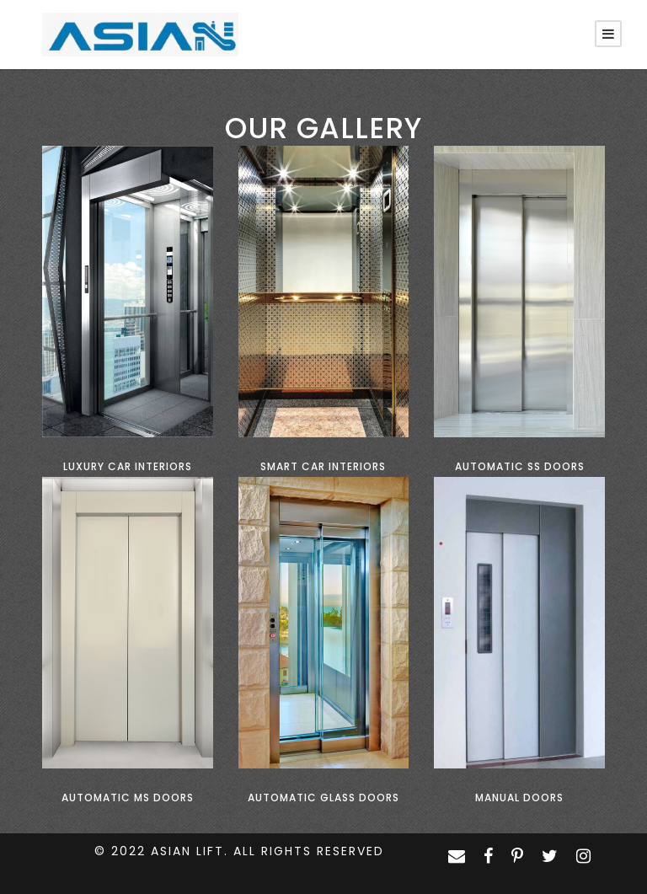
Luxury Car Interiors (127, 466)
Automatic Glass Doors (323, 797)
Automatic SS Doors (520, 466)
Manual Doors (519, 797)
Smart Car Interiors (323, 466)
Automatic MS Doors (127, 797)
